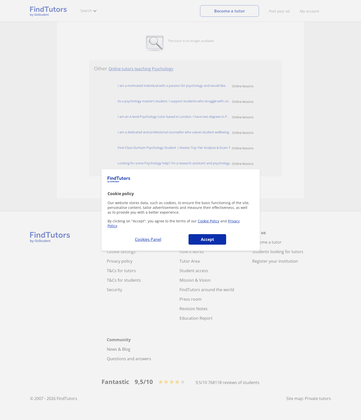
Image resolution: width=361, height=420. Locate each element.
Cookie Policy (208, 221)
